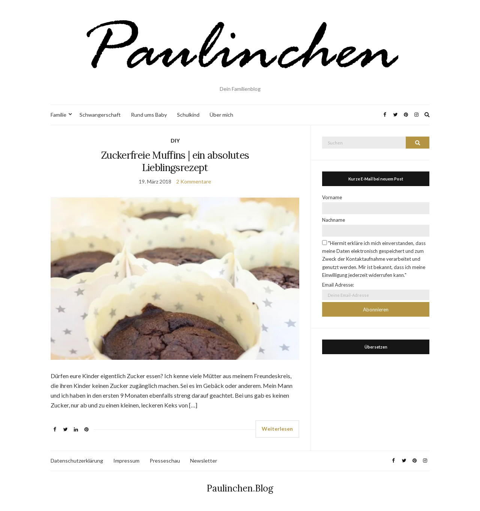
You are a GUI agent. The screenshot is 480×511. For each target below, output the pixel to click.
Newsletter (203, 460)
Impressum (126, 460)
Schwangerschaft (100, 114)
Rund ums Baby (149, 114)
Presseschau (165, 460)
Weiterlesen (277, 428)
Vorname (332, 197)
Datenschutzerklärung (77, 460)
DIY (175, 140)
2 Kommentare (193, 181)
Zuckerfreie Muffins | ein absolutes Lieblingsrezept (175, 161)
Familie (58, 114)
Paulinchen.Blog (240, 488)
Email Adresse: (338, 285)
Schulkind (188, 114)
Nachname (333, 220)
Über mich (221, 114)
